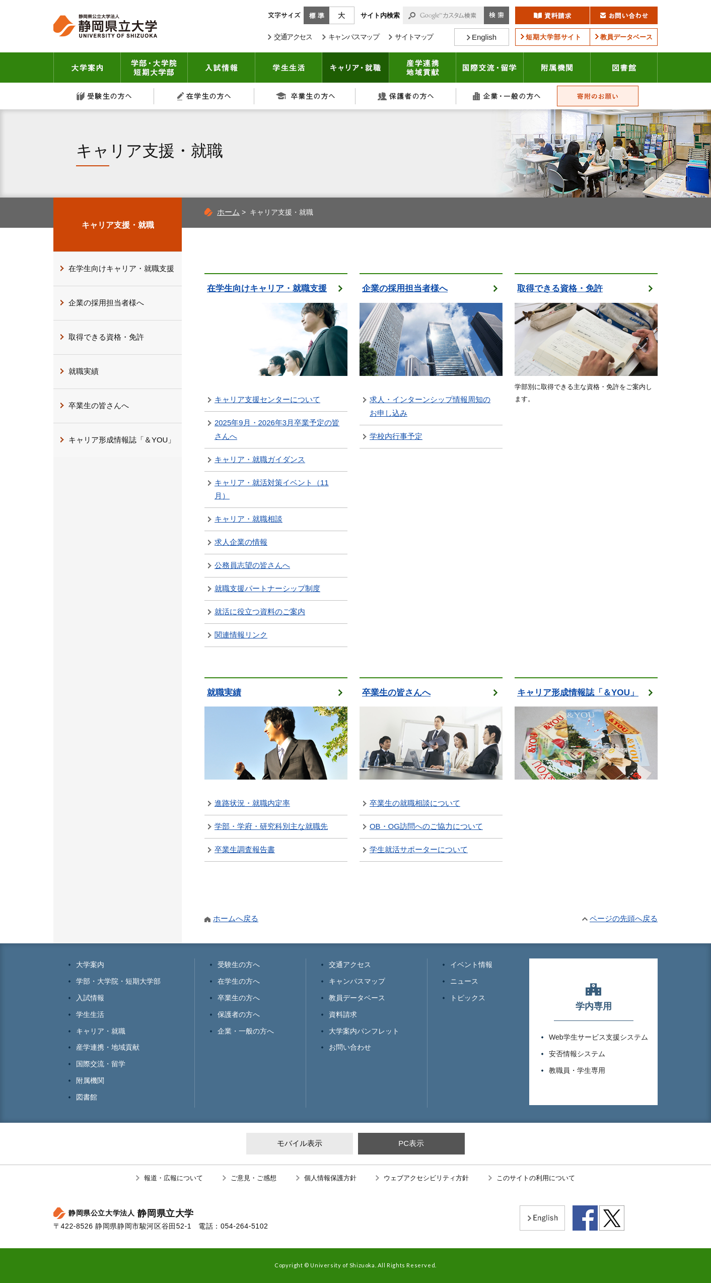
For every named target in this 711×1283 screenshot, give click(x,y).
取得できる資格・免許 (560, 288)
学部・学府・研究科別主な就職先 (271, 826)
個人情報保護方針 (330, 1178)
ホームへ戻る (235, 918)
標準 (316, 15)
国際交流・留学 (490, 67)
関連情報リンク (241, 634)
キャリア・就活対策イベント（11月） (272, 489)
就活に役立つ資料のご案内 (260, 611)
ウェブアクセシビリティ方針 (426, 1178)
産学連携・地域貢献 (422, 67)
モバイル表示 (299, 1143)
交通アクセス (350, 964)
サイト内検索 (380, 15)
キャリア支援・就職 (118, 224)
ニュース (464, 981)
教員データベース (357, 998)
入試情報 (221, 67)
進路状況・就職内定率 (252, 803)
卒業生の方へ (305, 96)
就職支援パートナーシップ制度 (267, 588)
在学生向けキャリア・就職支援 (267, 288)
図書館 (624, 67)
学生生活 (288, 67)
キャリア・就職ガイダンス (260, 459)
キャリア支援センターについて (267, 399)
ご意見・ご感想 (253, 1178)
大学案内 (87, 67)
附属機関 (557, 67)
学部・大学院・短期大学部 (118, 981)
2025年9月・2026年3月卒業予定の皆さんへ (277, 429)
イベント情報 (471, 964)
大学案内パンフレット (364, 1031)
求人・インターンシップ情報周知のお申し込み (430, 406)
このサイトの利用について (535, 1178)
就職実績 (224, 692)
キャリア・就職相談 (248, 519)
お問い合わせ (350, 1047)
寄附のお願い (597, 96)
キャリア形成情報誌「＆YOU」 (577, 692)
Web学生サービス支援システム (598, 1037)
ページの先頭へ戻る (624, 918)
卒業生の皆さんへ (396, 692)
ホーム (228, 212)
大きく (341, 15)
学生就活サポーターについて (419, 849)
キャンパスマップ (357, 981)
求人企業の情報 (241, 542)
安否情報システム (577, 1054)
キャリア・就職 (355, 67)
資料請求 (343, 1014)
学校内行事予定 (396, 436)
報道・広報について (173, 1178)
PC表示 (411, 1143)
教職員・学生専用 (577, 1070)
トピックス (467, 998)
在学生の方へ (204, 96)
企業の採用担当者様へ (405, 288)
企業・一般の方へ (506, 96)
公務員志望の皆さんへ (252, 565)
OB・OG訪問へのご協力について (426, 826)
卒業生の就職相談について (415, 803)
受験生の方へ (103, 96)
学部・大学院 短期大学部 (154, 67)
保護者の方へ (406, 96)
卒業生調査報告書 (245, 849)
